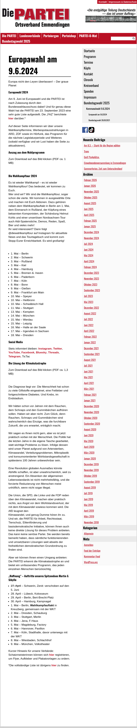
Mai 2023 (88, 302)
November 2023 (91, 278)
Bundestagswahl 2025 (16, 41)
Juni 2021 (88, 371)
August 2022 (90, 313)
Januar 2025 (90, 226)
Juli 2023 (88, 296)
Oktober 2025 (90, 197)
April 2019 (89, 511)
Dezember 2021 (91, 348)
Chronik (88, 79)
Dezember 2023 (91, 273)
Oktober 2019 (90, 476)
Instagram (45, 348)
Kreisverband (91, 85)
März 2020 (89, 452)
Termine (88, 62)
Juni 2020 (88, 435)
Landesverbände (30, 35)
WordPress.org (91, 562)
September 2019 (92, 482)
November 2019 (91, 470)
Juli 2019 (88, 493)
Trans (86, 151)
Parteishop (69, 35)
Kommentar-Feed (92, 556)
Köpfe (87, 68)
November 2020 (91, 412)
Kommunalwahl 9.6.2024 (98, 109)
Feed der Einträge (92, 551)
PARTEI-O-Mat (88, 35)
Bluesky (41, 352)
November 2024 (91, 238)
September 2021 (92, 354)
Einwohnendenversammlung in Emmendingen (105, 163)
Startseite (89, 50)
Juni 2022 (88, 325)
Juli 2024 (88, 244)
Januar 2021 (89, 400)
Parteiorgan (51, 35)
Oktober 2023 (90, 284)
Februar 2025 (90, 221)
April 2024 (89, 261)
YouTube (14, 352)
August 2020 (90, 429)
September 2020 (92, 424)
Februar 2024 (90, 267)
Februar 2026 (90, 180)
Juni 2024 (88, 249)
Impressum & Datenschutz (123, 2)
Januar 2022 (90, 342)
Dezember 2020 (91, 406)
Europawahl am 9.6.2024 (98, 114)
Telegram (14, 356)
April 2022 (89, 331)
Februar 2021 (90, 395)
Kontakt (88, 74)
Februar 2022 (90, 336)
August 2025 (90, 203)
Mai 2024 (88, 255)
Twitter (57, 348)
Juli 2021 (88, 365)
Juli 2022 (88, 319)
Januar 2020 (90, 458)
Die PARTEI (9, 35)
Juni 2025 (88, 209)
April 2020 (89, 447)
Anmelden (88, 545)
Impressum (90, 97)
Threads (53, 352)
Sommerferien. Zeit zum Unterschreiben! (103, 169)
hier (11, 118)
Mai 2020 (88, 441)
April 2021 (89, 383)
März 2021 (89, 389)
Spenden (89, 91)
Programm (90, 56)
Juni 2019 (88, 499)
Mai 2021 (88, 377)
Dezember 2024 (91, 232)
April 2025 (89, 215)
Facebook (27, 352)
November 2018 (91, 522)
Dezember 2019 (91, 464)
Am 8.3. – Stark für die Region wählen (102, 145)
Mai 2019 (88, 505)
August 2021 (90, 360)
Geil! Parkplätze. (92, 157)
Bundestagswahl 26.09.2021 (99, 120)
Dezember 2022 (91, 308)
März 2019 (89, 516)
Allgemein (88, 533)
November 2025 (91, 191)
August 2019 (90, 487)
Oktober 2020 (90, 418)
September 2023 (92, 290)
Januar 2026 (90, 186)
